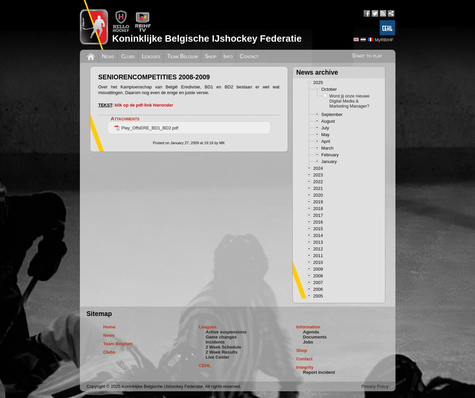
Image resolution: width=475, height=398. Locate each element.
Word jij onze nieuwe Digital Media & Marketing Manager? (349, 101)
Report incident (319, 372)
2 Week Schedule (223, 347)
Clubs (128, 56)
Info (228, 56)
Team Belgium (182, 56)
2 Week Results (222, 352)
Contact (249, 56)
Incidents (215, 342)
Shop (211, 56)
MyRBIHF (384, 39)
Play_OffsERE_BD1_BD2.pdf (146, 127)
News (108, 56)
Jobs (308, 342)
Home (109, 326)
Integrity (305, 367)
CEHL (205, 365)
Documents (315, 337)
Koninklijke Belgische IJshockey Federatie (207, 38)
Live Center (218, 357)
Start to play (367, 55)
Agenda (311, 331)
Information (308, 326)
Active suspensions (226, 331)
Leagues (151, 56)
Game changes (221, 337)
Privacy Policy (375, 386)
